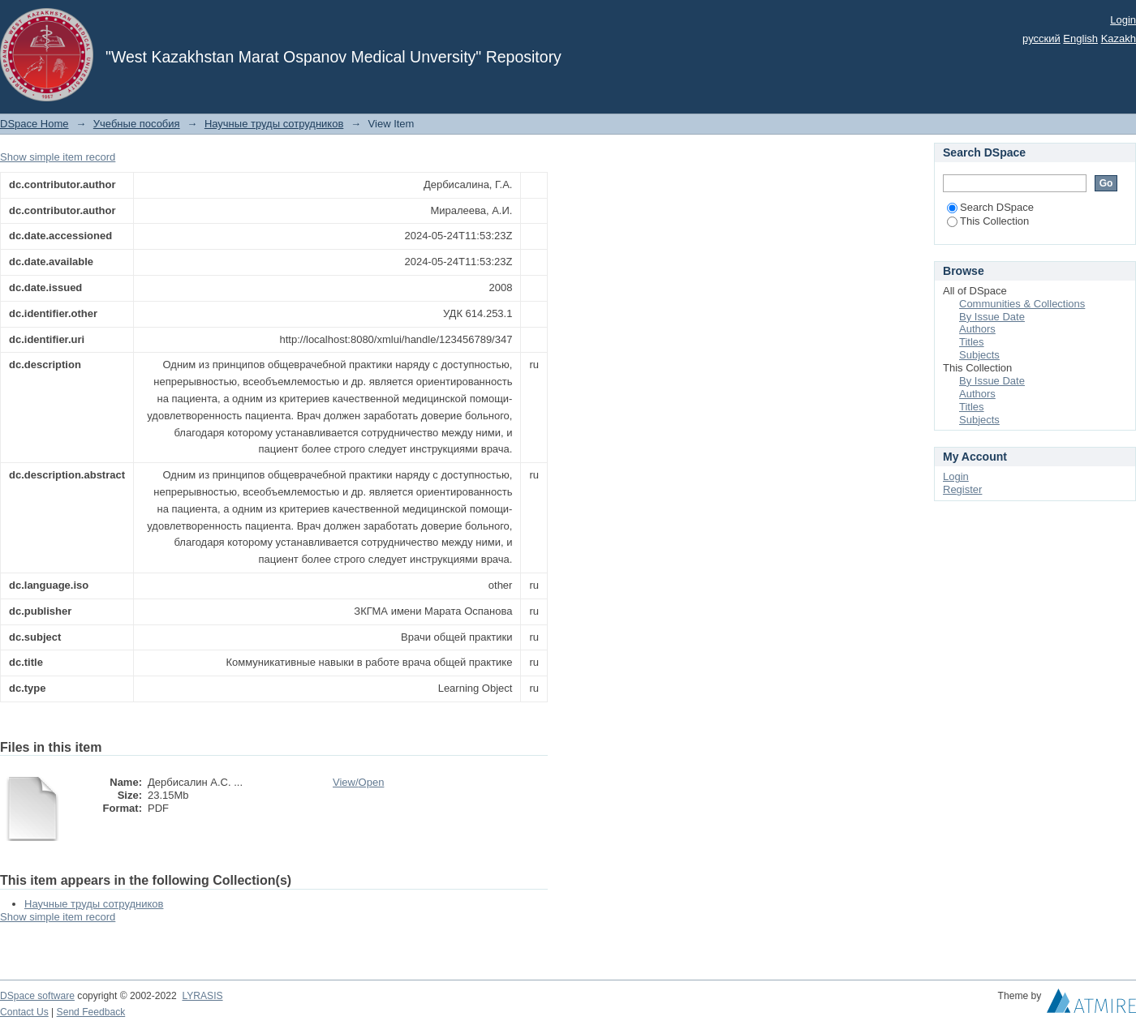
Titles (971, 342)
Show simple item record (57, 157)
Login (1123, 20)
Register (962, 489)
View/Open (358, 782)
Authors (977, 329)
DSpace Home (34, 124)
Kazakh (1118, 38)
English (1080, 38)
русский (1041, 38)
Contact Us (24, 1012)
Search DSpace (990, 207)
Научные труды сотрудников (273, 124)
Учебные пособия (136, 124)
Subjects (979, 355)
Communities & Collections (1022, 304)
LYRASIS (202, 996)
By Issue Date (992, 317)
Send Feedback (91, 1012)
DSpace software (37, 996)
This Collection (988, 221)
